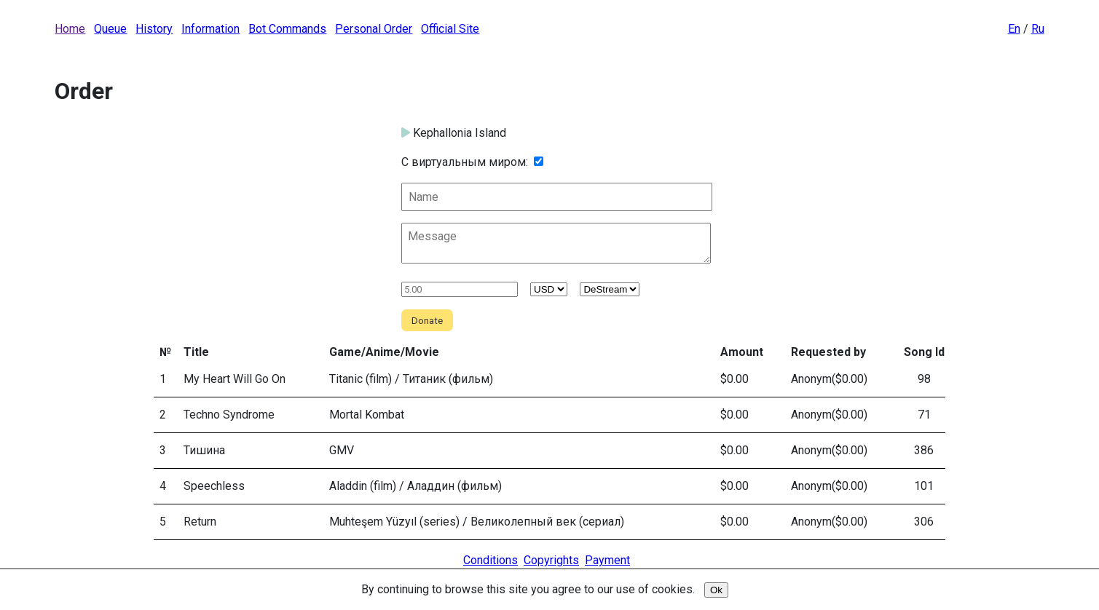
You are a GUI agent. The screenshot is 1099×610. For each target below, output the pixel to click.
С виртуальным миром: (464, 162)
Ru (1037, 29)
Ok (716, 590)
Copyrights (551, 560)
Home (70, 29)
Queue (110, 29)
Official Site (450, 29)
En (1014, 29)
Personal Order (373, 29)
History (154, 29)
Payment (607, 560)
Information (210, 29)
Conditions (490, 560)
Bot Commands (287, 29)
